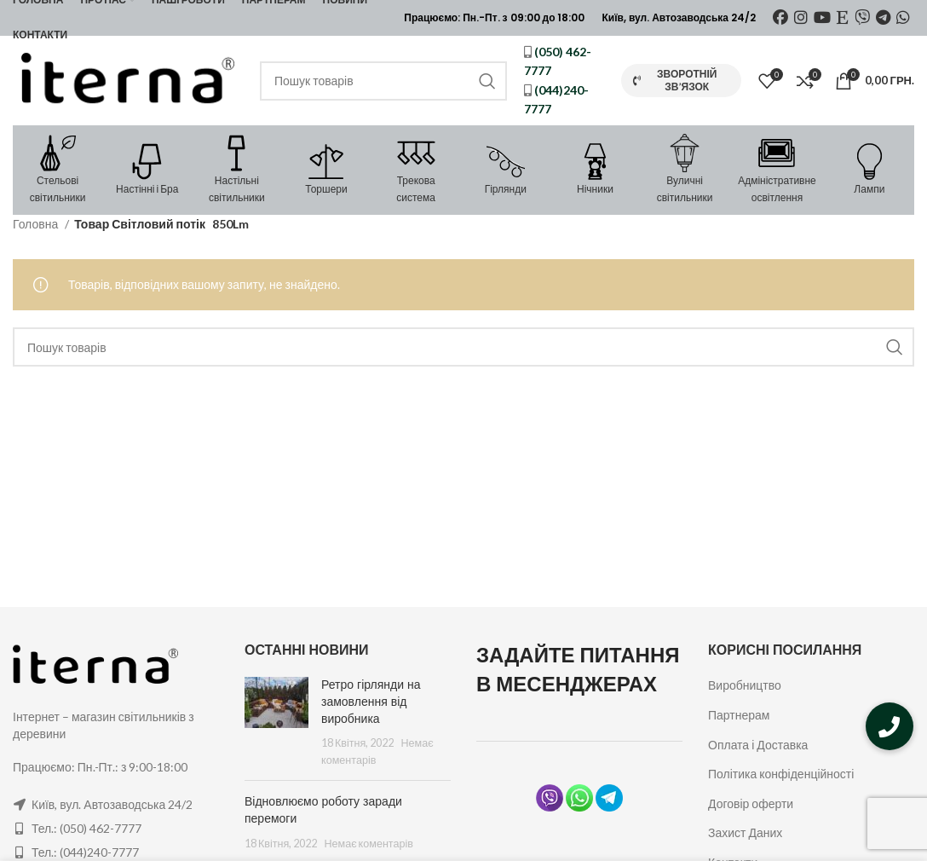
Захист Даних (745, 832)
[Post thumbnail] (276, 722)
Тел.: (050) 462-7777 (86, 828)
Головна (36, 224)
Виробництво (744, 685)
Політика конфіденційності (781, 773)
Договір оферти (750, 803)
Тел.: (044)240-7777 (85, 852)
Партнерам (738, 715)
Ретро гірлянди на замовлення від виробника (371, 701)
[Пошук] (383, 81)
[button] (889, 726)
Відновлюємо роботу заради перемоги (323, 810)
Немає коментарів (368, 843)
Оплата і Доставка (758, 744)
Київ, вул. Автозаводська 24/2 (112, 804)
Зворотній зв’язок (675, 79)
